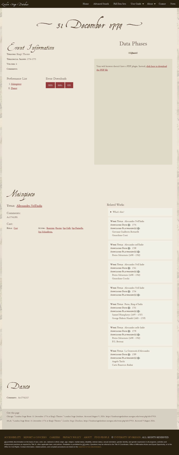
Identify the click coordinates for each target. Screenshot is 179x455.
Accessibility (12, 437)
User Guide (136, 4)
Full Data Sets (120, 4)
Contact (162, 4)
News (173, 4)
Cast (16, 228)
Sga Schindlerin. (45, 232)
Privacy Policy (72, 437)
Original (124, 53)
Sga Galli (67, 228)
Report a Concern (35, 437)
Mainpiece (16, 84)
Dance (14, 88)
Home (86, 4)
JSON (50, 85)
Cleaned (140, 53)
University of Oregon (127, 437)
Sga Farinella (77, 228)
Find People (101, 437)
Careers (55, 437)
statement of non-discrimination (89, 447)
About (150, 4)
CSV (69, 85)
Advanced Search (101, 4)
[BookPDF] (133, 115)
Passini (58, 228)
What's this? (118, 212)
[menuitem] (85, 4)
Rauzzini (50, 228)
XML (60, 85)
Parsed (156, 53)
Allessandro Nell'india (29, 206)
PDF (108, 53)
